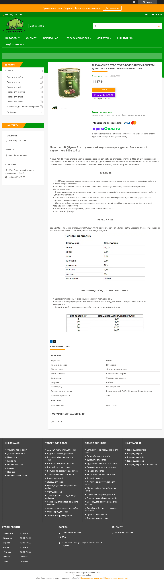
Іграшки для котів (95, 471)
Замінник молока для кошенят (101, 467)
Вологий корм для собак (58, 467)
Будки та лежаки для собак (60, 453)
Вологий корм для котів (98, 456)
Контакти (31, 38)
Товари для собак (78, 38)
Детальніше (112, 8)
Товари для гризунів (16, 92)
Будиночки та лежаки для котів (102, 463)
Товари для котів (14, 82)
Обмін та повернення (17, 450)
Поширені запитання (17, 475)
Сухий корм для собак (57, 512)
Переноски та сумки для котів (101, 494)
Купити (103, 89)
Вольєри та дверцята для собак (62, 471)
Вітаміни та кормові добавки (60, 463)
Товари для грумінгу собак (59, 515)
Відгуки (10, 468)
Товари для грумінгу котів (99, 518)
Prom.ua (96, 572)
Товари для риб (14, 87)
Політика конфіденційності (116, 578)
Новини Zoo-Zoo (15, 464)
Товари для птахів (15, 97)
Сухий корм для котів (97, 514)
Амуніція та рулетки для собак (61, 450)
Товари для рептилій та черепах (142, 464)
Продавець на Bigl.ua (82, 575)
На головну (12, 38)
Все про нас (50, 38)
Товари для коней (15, 102)
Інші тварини (125, 38)
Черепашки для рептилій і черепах (23, 106)
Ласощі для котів (95, 478)
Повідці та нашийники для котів (102, 498)
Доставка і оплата (16, 453)
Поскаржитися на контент (91, 578)
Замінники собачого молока (60, 474)
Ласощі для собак (55, 482)
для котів (103, 38)
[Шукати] (159, 26)
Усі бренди (11, 112)
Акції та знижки (14, 44)
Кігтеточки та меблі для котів (101, 474)
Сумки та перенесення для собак (62, 508)
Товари (10, 70)
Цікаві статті (13, 457)
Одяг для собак (54, 492)
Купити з (103, 95)
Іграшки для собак (56, 478)
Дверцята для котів (96, 460)
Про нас (11, 472)
